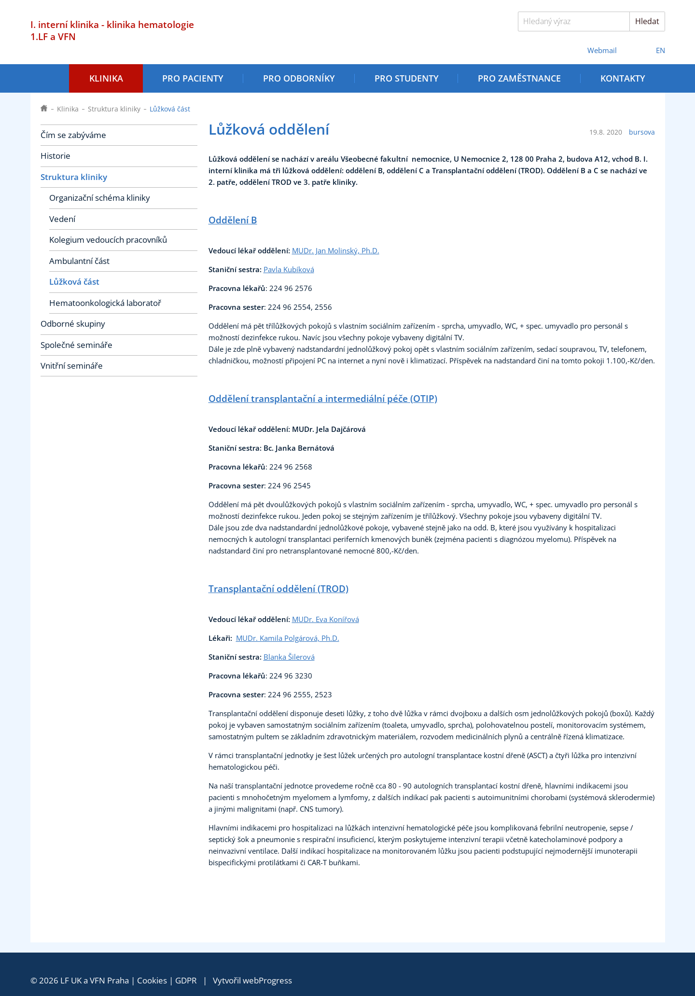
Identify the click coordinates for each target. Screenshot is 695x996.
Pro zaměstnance (519, 78)
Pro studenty (407, 78)
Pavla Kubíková (289, 269)
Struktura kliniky (114, 108)
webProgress (267, 980)
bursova (642, 132)
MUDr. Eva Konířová (325, 619)
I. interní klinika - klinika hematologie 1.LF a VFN (112, 30)
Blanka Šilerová (289, 657)
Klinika (106, 78)
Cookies (152, 980)
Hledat (647, 21)
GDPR (186, 980)
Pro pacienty (192, 78)
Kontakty (622, 78)
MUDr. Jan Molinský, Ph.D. (335, 251)
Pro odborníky (299, 78)
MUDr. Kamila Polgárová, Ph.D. (287, 638)
